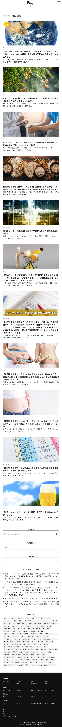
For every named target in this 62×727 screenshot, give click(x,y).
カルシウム (7, 652)
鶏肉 (24, 649)
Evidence (5, 678)
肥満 (16, 644)
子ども (24, 623)
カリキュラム (8, 660)
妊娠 (45, 647)
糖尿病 (32, 654)
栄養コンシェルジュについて (12, 634)
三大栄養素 (40, 641)
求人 (43, 662)
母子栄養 (22, 644)
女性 (14, 631)
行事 (4, 703)
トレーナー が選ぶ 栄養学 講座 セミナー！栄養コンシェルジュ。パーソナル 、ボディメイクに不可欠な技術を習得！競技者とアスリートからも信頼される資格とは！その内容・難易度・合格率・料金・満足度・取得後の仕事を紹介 (32, 591)
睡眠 (49, 652)
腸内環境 (43, 649)
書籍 (41, 634)
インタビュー (38, 647)
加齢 (26, 647)
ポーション (46, 628)
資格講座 (19, 690)
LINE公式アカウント (21, 662)
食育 (29, 628)
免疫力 (46, 681)
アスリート (7, 636)
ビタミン (38, 636)
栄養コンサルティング (50, 623)
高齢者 (53, 660)
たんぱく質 (30, 636)
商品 (20, 652)
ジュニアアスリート (10, 657)
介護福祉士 (27, 660)
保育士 (31, 662)
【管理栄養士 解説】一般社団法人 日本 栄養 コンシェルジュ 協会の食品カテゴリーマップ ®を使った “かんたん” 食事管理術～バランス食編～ (32, 604)
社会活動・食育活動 (36, 703)
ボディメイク (18, 660)
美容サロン (52, 657)
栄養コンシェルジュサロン (40, 660)
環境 (27, 665)
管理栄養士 (7, 631)
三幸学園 (17, 641)
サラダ (30, 644)
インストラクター (39, 626)
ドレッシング (8, 647)
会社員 (55, 649)
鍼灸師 (46, 644)
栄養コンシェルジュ (10, 618)
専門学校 (6, 654)
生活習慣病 (32, 631)
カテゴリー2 (7, 621)
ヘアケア (33, 657)
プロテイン (52, 665)
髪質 (39, 657)
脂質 (35, 644)
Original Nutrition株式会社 (34, 724)
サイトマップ (7, 718)
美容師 (20, 657)
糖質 (11, 641)
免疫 (49, 649)
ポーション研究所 (49, 690)
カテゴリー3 (27, 621)
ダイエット (29, 626)
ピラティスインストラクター (12, 649)
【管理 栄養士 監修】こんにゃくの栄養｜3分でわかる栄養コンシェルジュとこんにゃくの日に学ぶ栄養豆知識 (32, 583)
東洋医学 (25, 654)
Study (4, 687)
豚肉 (5, 665)
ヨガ (11, 662)
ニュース (33, 665)
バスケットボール (33, 649)
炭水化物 (45, 636)
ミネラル (33, 639)
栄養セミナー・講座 (17, 626)
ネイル (26, 657)
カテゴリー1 (16, 623)
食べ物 (20, 618)
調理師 (15, 652)
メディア (54, 621)
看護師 (6, 641)
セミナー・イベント (8, 690)
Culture (5, 700)
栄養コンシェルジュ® (36, 690)
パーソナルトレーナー (35, 623)
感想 (48, 618)
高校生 (40, 665)
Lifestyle (5, 694)
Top (4, 710)
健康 (14, 628)
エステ (45, 657)
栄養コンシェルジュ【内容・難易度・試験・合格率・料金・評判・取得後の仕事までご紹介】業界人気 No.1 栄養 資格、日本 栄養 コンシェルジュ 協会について (32, 576)
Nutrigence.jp (7, 712)
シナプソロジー (34, 652)
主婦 (40, 644)
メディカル (17, 639)
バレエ (44, 654)
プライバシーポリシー (10, 716)
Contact (5, 714)
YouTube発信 (36, 628)
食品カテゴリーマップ (38, 618)
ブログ (32, 696)
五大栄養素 (7, 628)
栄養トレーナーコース (51, 634)
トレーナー (36, 621)
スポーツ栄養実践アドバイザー (48, 639)
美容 (38, 654)
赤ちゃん (6, 644)
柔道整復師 (25, 639)
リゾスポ (15, 636)
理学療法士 (34, 634)
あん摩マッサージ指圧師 (16, 665)
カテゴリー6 (45, 621)
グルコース (50, 662)
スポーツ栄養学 (16, 654)
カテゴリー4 (49, 641)
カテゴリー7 (7, 639)
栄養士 (26, 652)
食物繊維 (40, 631)
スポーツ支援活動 (49, 703)
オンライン (26, 641)
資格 (15, 621)
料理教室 (25, 634)
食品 (5, 623)
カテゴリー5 (21, 628)
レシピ (49, 626)
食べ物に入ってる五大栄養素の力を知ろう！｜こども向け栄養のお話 (31, 598)
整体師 (6, 662)
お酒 (19, 631)
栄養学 (25, 631)
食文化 (22, 636)
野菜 (20, 621)
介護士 (38, 662)
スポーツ (6, 626)
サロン (44, 652)
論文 (33, 641)
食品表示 (16, 647)
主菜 (45, 665)
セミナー (26, 618)
